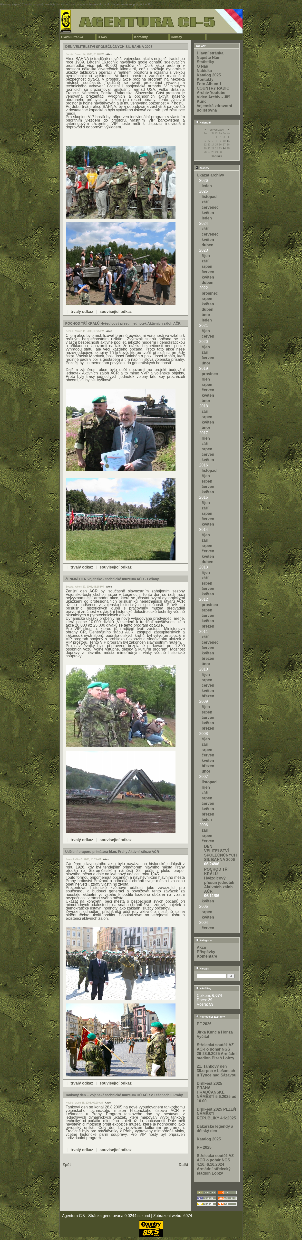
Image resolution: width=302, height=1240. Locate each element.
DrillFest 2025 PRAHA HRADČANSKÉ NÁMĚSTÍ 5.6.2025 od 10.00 (216, 1092)
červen (208, 272)
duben (207, 245)
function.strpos (32, 4)
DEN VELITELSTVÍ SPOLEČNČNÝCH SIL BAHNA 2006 (220, 853)
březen (208, 626)
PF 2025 (204, 1147)
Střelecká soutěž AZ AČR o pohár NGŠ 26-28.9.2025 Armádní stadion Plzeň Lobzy (216, 1051)
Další (183, 1165)
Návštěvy (203, 988)
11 (228, 140)
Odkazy (176, 37)
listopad (209, 197)
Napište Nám (208, 57)
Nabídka (204, 71)
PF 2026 (204, 1024)
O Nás (102, 37)
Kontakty (141, 37)
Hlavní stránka (210, 53)
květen (208, 213)
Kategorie (204, 940)
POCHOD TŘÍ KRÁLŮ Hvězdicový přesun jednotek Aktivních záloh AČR (219, 880)
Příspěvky (206, 952)
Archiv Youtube (211, 93)
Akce (109, 54)
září (205, 202)
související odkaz (115, 312)
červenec (210, 207)
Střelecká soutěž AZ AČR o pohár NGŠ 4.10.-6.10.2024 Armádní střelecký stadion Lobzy (215, 1164)
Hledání (202, 968)
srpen (207, 266)
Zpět (67, 1165)
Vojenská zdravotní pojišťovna (214, 108)
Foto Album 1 (209, 84)
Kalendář (203, 122)
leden (207, 186)
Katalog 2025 (209, 75)
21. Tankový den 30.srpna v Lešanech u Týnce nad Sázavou (216, 1070)
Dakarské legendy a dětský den (215, 1128)
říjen (206, 256)
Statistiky (205, 62)
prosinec (210, 293)
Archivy (202, 167)
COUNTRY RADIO (213, 88)
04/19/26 (217, 156)
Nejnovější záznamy (210, 1016)
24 (224, 148)
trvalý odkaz (81, 312)
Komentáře (207, 956)
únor (206, 315)
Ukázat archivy (210, 175)
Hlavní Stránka (72, 37)
